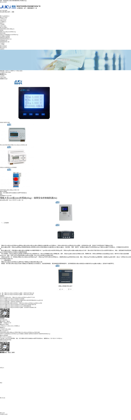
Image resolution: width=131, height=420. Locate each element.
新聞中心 (2, 23)
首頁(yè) (7, 70)
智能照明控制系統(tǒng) (5, 38)
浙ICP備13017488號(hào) (56, 338)
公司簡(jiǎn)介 (3, 18)
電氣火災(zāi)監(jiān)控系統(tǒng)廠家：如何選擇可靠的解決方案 (20, 307)
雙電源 (1, 30)
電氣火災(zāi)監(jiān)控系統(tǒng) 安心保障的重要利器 (18, 306)
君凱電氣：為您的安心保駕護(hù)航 (13, 301)
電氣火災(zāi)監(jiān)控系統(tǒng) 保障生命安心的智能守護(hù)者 (20, 304)
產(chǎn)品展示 (3, 27)
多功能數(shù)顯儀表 (5, 36)
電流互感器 (2, 33)
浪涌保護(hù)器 (3, 40)
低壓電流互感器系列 (5, 37)
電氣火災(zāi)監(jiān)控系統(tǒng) (8, 31)
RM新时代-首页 (4, 414)
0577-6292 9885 (3, 341)
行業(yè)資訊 (3, 26)
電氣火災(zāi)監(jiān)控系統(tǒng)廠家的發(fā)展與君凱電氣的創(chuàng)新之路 (24, 300)
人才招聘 (2, 44)
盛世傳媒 (9, 339)
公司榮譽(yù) (3, 21)
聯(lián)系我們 (3, 2)
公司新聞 (2, 24)
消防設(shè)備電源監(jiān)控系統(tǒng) (9, 34)
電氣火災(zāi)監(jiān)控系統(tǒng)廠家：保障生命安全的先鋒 (18, 294)
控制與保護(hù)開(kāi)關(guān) (7, 28)
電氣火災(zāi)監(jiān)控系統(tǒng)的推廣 (14, 298)
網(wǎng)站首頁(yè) (4, 16)
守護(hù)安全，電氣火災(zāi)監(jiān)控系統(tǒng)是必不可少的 (20, 297)
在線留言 (2, 49)
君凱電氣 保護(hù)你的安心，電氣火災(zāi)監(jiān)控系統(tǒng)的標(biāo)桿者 (23, 303)
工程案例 (2, 43)
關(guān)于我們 (3, 17)
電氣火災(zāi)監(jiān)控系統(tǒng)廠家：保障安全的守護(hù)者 (19, 293)
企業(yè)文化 (3, 20)
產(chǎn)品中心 (4, 330)
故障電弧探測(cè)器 (4, 41)
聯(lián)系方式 (3, 47)
